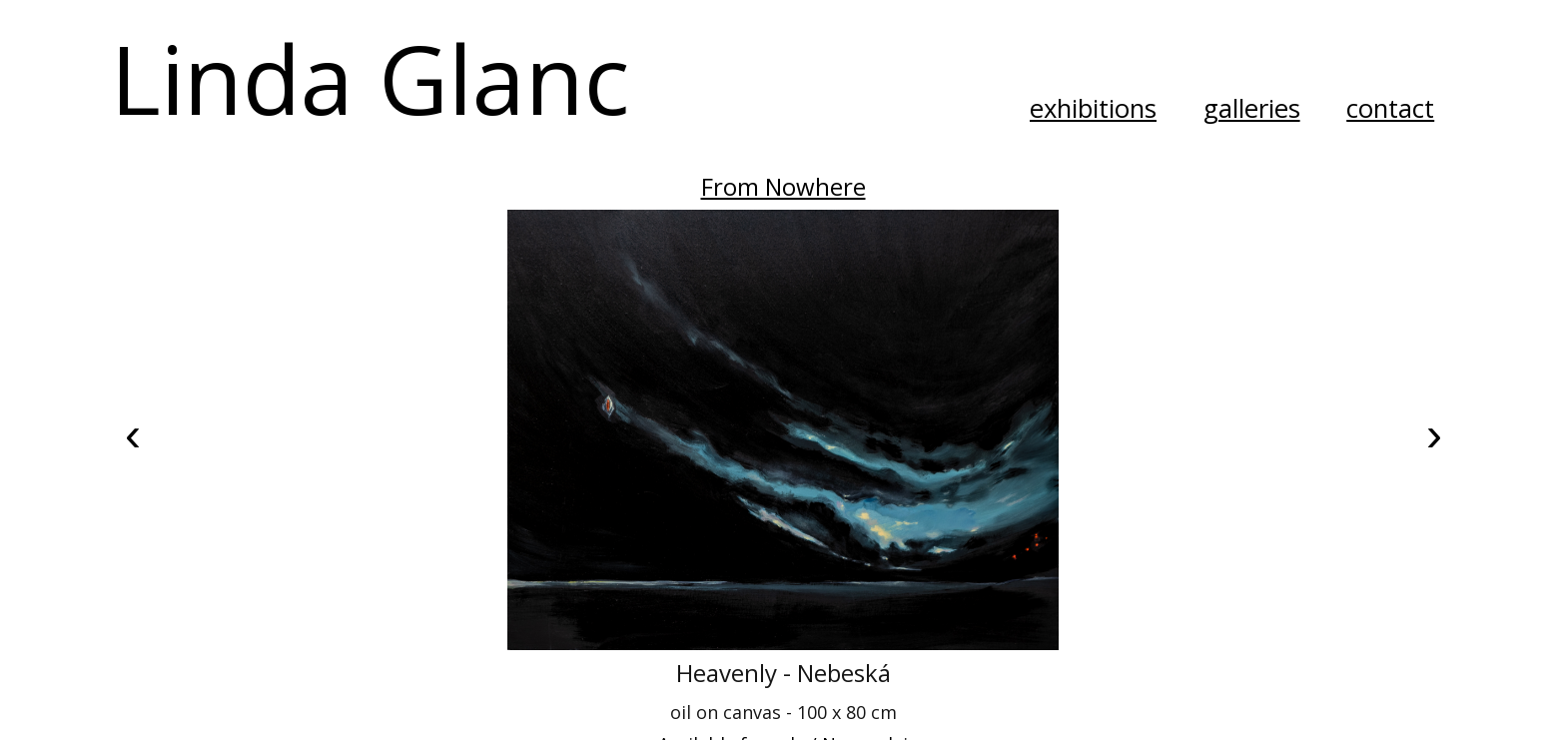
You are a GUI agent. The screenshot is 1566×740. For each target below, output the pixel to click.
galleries (1251, 108)
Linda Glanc (370, 77)
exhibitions (1093, 108)
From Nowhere (783, 186)
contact (1390, 108)
